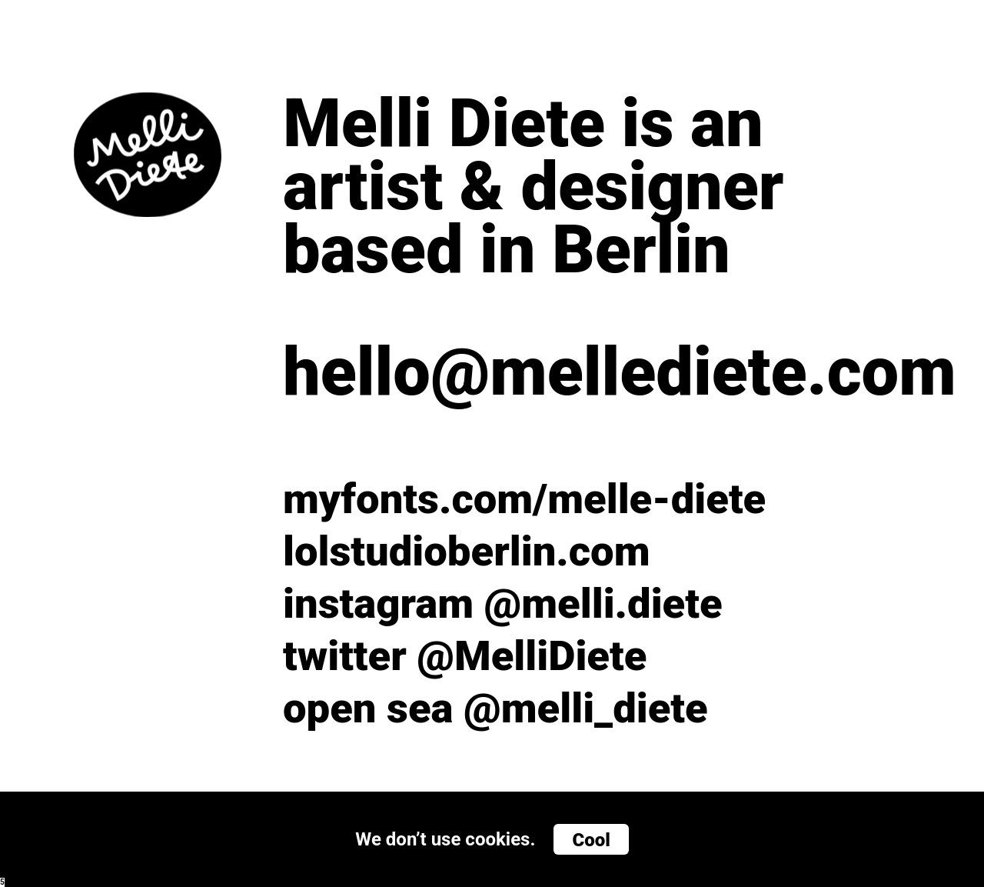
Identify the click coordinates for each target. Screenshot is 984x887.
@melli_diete (586, 708)
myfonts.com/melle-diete (524, 499)
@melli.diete (603, 603)
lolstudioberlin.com (466, 551)
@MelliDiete (532, 656)
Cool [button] (591, 840)
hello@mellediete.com (596, 372)
